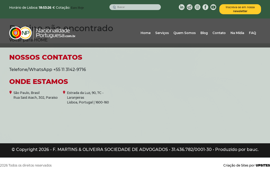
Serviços (162, 33)
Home (146, 33)
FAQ (252, 33)
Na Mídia (237, 33)
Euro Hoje (77, 8)
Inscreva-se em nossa (240, 9)
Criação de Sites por (246, 165)
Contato (219, 33)
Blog (204, 33)
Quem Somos (184, 33)
